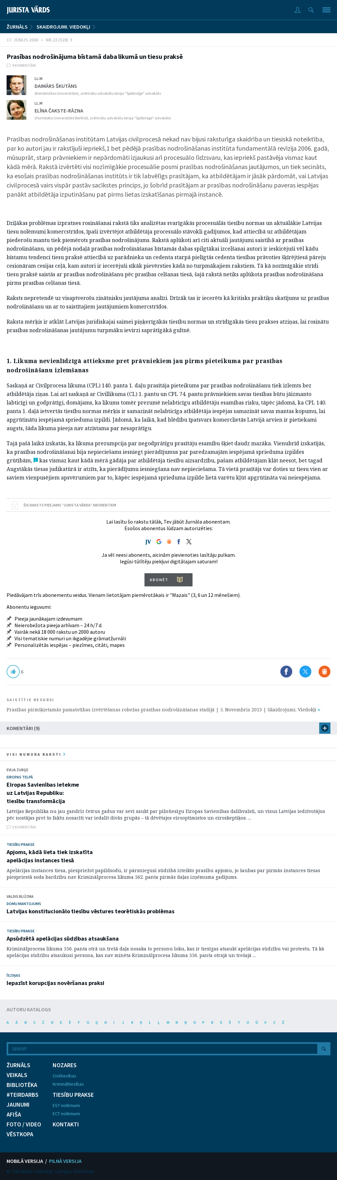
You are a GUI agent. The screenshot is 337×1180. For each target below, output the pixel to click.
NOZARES (65, 1065)
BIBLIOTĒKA (22, 1085)
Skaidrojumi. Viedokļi (63, 26)
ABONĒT (159, 579)
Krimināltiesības (68, 1084)
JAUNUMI (18, 1104)
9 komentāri (24, 65)
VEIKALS (17, 1075)
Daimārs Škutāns (56, 86)
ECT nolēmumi (66, 1114)
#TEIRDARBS (23, 1095)
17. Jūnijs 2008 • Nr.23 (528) (39, 40)
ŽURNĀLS (17, 26)
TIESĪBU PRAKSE (73, 1095)
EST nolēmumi (66, 1105)
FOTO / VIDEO (24, 1124)
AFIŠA (14, 1114)
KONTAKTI (66, 1124)
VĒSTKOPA (20, 1134)
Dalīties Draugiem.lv (324, 671)
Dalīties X (305, 671)
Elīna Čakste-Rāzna (59, 110)
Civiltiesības (64, 1076)
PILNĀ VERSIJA (65, 1161)
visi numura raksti (36, 754)
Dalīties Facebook (286, 671)
